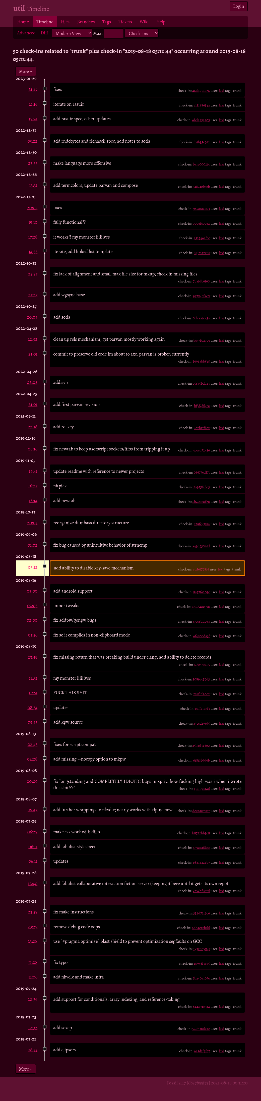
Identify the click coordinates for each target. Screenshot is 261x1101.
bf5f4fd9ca (202, 405)
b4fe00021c (201, 164)
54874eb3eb (201, 186)
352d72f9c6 (201, 913)
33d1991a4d (201, 788)
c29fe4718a (202, 524)
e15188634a (202, 105)
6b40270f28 (201, 501)
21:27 (32, 295)
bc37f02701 (201, 340)
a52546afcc (202, 238)
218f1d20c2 (201, 694)
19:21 (33, 118)
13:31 (33, 185)
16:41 (33, 471)
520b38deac (201, 1028)
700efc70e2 (201, 223)
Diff (44, 33)
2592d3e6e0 (201, 745)
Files (65, 22)
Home (23, 22)
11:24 (33, 692)
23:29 (32, 926)
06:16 (32, 449)
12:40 (32, 883)
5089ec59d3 (201, 679)
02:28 (32, 759)
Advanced (26, 33)
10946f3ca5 (202, 963)
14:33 (33, 251)
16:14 (33, 500)
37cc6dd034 (201, 621)
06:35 (32, 1050)
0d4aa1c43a (201, 318)
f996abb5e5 (201, 361)
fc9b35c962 (201, 142)
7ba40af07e (201, 978)
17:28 (33, 237)
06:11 (32, 846)
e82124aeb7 (201, 862)
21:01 (32, 354)
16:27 (32, 486)
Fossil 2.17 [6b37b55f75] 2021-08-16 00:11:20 (207, 1083)
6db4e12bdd (201, 927)
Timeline (44, 22)
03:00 (32, 591)
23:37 (32, 274)
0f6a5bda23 (201, 383)
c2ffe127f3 (202, 708)
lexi (221, 90)
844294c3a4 (201, 1006)
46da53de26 (201, 90)
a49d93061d (201, 546)
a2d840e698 (201, 606)
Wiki (144, 22)
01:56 (32, 635)
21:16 (33, 104)
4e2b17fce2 (202, 427)
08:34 (32, 707)
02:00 (32, 620)
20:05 (32, 207)
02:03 (32, 605)
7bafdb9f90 (201, 281)
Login (238, 6)
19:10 (32, 222)
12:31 (33, 678)
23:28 (32, 941)
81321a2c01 (202, 252)
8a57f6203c (201, 592)
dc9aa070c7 (201, 810)
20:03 (32, 522)
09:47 (32, 809)
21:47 (32, 89)
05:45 (32, 722)
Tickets (125, 22)
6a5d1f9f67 (202, 1051)
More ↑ (25, 71)
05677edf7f (202, 472)
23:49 (32, 657)
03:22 (32, 141)
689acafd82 (201, 847)
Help (160, 22)
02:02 (32, 382)
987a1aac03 (201, 208)
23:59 (33, 912)
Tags (106, 22)
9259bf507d (201, 890)
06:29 (32, 832)
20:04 (32, 317)
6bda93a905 (201, 120)
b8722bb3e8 (201, 833)
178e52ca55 (202, 664)
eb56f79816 (201, 569)
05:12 (32, 567)
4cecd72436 (201, 450)
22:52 (32, 339)
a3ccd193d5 (201, 723)
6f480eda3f (201, 636)
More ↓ (25, 1069)
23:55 (32, 163)
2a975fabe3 (201, 487)
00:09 (32, 781)
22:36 (33, 999)
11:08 (32, 962)
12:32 (32, 1027)
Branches (86, 22)
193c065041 (201, 948)
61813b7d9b (201, 760)
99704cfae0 (201, 296)
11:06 (32, 977)
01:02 (33, 545)
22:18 (33, 427)
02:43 (32, 744)
